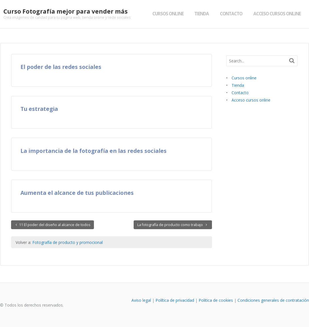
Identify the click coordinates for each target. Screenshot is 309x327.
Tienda (205, 14)
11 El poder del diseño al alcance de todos (54, 224)
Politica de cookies (216, 300)
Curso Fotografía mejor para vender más (62, 11)
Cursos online (171, 14)
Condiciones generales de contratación (273, 300)
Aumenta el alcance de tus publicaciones (77, 193)
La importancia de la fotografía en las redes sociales (93, 151)
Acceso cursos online (280, 14)
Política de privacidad (174, 300)
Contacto (234, 14)
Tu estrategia (39, 109)
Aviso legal (141, 300)
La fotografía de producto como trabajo (170, 224)
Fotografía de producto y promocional (67, 242)
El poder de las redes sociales (60, 67)
